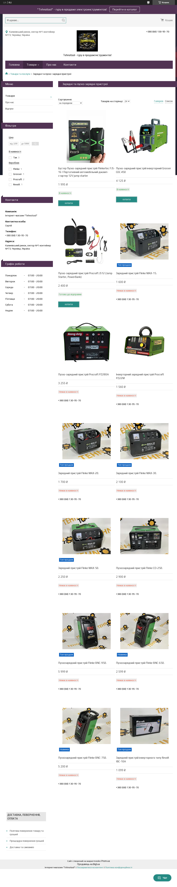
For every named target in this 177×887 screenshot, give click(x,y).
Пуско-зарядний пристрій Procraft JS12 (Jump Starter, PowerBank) (85, 275)
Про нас (51, 64)
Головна (14, 64)
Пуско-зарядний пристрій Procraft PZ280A (83, 374)
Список (169, 101)
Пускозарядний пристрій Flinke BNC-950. (82, 662)
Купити (69, 203)
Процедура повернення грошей (27, 841)
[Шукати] (63, 20)
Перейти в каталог (124, 9)
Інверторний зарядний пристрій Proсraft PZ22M (140, 376)
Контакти (69, 64)
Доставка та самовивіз (22, 847)
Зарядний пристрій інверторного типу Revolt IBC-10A (142, 759)
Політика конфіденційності (118, 867)
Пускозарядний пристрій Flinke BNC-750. (82, 757)
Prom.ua (105, 861)
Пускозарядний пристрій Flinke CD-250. (139, 567)
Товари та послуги (20, 73)
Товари (31, 64)
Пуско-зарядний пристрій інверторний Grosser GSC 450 (143, 170)
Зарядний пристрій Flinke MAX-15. (136, 273)
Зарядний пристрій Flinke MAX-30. (136, 473)
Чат (162, 877)
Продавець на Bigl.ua (88, 864)
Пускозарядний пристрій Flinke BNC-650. (140, 662)
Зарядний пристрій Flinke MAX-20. (78, 473)
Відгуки (9, 108)
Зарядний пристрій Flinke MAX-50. (78, 567)
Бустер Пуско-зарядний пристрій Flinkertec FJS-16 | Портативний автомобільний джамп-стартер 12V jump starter (86, 172)
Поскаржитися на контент (90, 867)
